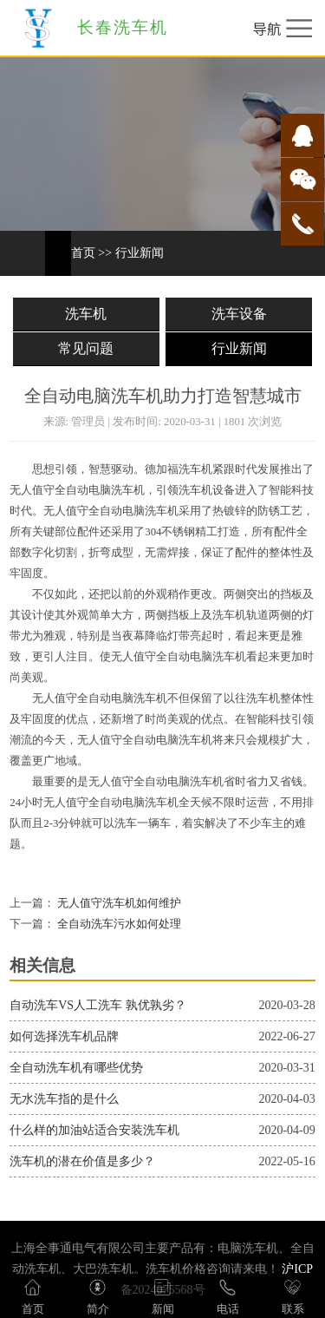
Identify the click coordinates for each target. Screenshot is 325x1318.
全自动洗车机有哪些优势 (76, 1067)
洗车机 (86, 313)
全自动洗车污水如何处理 (118, 924)
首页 (83, 252)
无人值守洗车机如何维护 (118, 903)
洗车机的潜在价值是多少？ (82, 1161)
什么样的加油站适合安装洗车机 (94, 1130)
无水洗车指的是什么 (64, 1098)
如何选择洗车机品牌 (64, 1036)
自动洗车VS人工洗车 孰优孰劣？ (97, 1005)
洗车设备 (239, 313)
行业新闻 (139, 252)
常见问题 (86, 348)
